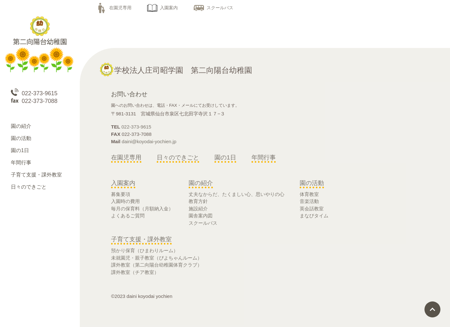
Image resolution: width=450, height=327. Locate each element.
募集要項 (120, 194)
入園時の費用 (125, 201)
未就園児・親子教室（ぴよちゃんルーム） (156, 258)
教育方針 (198, 201)
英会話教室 (312, 208)
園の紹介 (201, 183)
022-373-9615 (136, 126)
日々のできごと (178, 157)
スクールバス (213, 7)
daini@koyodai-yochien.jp (149, 141)
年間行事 (263, 157)
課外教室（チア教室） (135, 272)
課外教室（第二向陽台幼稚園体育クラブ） (156, 265)
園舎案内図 (201, 215)
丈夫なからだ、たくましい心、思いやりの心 (236, 194)
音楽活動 (309, 201)
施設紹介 (198, 208)
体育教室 (309, 194)
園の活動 (312, 183)
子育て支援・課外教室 (141, 239)
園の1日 (225, 157)
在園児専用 (113, 7)
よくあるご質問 (128, 215)
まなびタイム (314, 215)
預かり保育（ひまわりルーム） (144, 250)
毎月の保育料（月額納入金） (142, 208)
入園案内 (162, 7)
